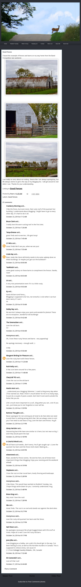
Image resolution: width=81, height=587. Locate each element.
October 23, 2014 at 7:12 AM (16, 217)
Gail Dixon (10, 527)
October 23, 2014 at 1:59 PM (16, 408)
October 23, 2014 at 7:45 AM (16, 239)
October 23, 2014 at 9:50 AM (16, 331)
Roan (12, 194)
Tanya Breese (11, 232)
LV (7, 281)
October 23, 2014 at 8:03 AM (16, 276)
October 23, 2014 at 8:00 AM (16, 263)
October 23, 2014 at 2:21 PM (16, 424)
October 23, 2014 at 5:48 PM (16, 490)
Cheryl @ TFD (11, 377)
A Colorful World (12, 442)
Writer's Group (25, 43)
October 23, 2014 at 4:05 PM (16, 450)
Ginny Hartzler (11, 428)
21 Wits (9, 243)
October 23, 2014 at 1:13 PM (16, 384)
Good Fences (12, 197)
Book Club (65, 43)
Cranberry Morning (13, 206)
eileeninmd (10, 455)
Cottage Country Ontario (22, 550)
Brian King (10, 494)
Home (5, 43)
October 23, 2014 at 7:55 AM (16, 249)
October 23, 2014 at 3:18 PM (16, 437)
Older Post (56, 576)
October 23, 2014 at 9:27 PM (16, 511)
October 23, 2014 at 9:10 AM (16, 304)
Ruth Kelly (10, 366)
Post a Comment (11, 569)
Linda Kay (9, 254)
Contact (42, 43)
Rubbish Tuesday (14, 43)
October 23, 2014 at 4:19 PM (16, 465)
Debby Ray (10, 309)
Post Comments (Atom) (36, 582)
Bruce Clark (10, 221)
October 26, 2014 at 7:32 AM (16, 553)
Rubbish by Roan (17, 8)
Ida (7, 505)
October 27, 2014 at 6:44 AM (16, 564)
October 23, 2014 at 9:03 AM (16, 287)
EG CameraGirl (11, 558)
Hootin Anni (10, 388)
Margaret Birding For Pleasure (17, 356)
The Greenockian (12, 322)
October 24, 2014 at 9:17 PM (16, 535)
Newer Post (7, 576)
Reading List (34, 43)
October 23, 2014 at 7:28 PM (16, 500)
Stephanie (10, 470)
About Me (58, 43)
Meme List (50, 43)
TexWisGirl (10, 267)
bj (7, 291)
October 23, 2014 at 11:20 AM (17, 362)
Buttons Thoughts (13, 413)
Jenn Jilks (9, 540)
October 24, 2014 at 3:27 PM (16, 522)
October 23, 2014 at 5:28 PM (16, 476)
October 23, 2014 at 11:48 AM (17, 373)
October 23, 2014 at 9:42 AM (16, 318)
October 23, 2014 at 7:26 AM (16, 228)
